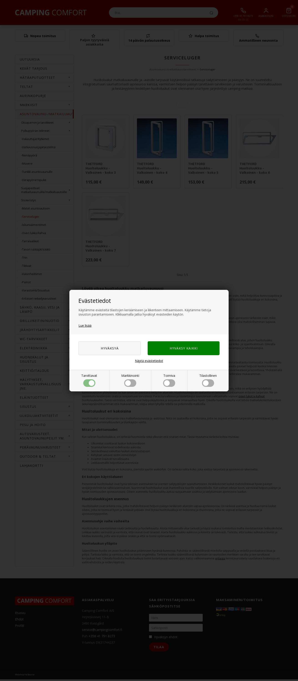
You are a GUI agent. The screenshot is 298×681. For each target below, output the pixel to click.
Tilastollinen (208, 380)
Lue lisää (84, 325)
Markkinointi (130, 380)
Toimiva (169, 380)
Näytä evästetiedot (149, 361)
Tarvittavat (89, 380)
